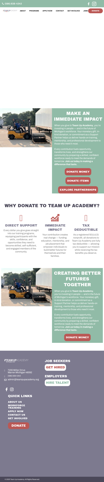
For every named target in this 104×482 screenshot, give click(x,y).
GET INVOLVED (79, 10)
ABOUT (28, 10)
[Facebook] (88, 4)
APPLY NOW (53, 10)
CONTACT (65, 10)
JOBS (84, 12)
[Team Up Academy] (52, 453)
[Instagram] (94, 3)
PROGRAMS (40, 10)
